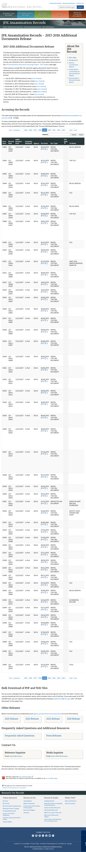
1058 (40, 130)
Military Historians (29, 803)
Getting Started (49, 801)
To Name (72, 143)
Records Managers (29, 810)
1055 (25, 130)
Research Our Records (8, 14)
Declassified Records (51, 810)
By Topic (5, 801)
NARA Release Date (18, 141)
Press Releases (53, 735)
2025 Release (11, 718)
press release (36, 78)
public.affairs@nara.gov (59, 756)
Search (80, 7)
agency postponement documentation (47, 714)
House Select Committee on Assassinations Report (74, 72)
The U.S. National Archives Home (21, 5)
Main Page (72, 57)
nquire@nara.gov (16, 756)
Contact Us (80, 3)
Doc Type (54, 143)
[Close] (83, 832)
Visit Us (60, 14)
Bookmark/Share (69, 3)
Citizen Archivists (55, 3)
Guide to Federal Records (52, 808)
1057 (35, 130)
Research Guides (51, 798)
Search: (45, 134)
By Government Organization (12, 806)
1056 (30, 130)
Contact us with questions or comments (14, 788)
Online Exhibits (7, 822)
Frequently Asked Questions (19, 735)
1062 (58, 130)
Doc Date (44, 143)
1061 (54, 130)
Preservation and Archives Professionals (32, 807)
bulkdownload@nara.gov (62, 699)
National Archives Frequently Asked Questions (53, 804)
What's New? (70, 798)
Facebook (33, 835)
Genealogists (28, 801)
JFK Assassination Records (32, 27)
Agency (36, 143)
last (75, 130)
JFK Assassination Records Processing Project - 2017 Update (27, 64)
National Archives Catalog (11, 808)
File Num (66, 141)
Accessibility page (51, 778)
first (10, 130)
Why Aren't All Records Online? (51, 816)
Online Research (10, 798)
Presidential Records (9, 811)
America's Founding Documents (77, 14)
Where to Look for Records (52, 813)
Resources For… (30, 798)
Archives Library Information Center (12, 818)
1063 (63, 130)
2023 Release (32, 718)
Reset (81, 135)
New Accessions (70, 803)
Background (73, 60)
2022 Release (53, 718)
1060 (49, 130)
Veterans (26, 813)
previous (17, 130)
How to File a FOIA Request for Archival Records (52, 820)
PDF (42, 149)
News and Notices (70, 801)
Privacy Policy (35, 844)
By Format (6, 803)
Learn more (67, 848)
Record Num (11, 142)
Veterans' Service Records (26, 14)
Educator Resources (43, 14)
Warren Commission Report (73, 65)
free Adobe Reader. (26, 777)
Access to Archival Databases (8, 814)
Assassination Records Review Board (74, 80)
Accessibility (26, 844)
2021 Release (73, 718)
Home (5, 27)
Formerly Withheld (28, 142)
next (71, 130)
